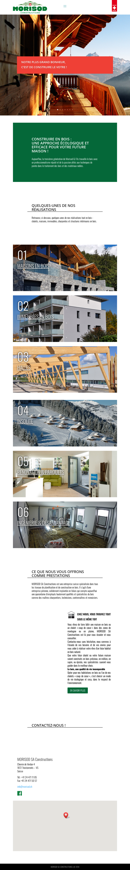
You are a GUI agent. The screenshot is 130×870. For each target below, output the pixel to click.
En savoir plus (77, 693)
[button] (66, 815)
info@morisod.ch (24, 786)
